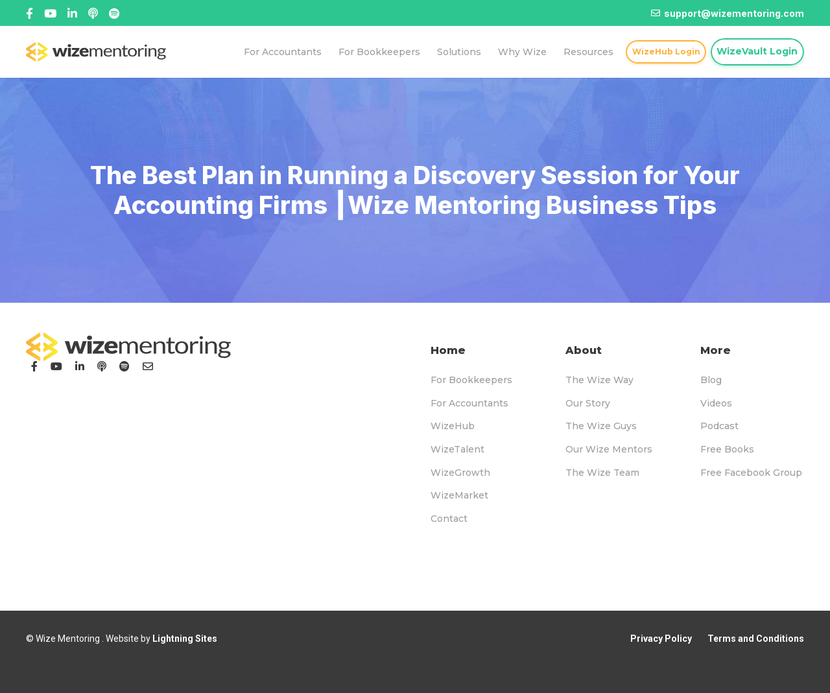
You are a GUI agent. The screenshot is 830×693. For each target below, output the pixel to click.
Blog (711, 380)
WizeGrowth (460, 472)
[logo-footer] (128, 347)
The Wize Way (599, 380)
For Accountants (469, 403)
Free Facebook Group (751, 472)
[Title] (50, 13)
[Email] (148, 366)
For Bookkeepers (471, 380)
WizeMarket (459, 495)
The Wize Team (602, 472)
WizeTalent (457, 449)
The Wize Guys (601, 426)
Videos (716, 403)
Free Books (727, 449)
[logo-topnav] (96, 52)
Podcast (719, 426)
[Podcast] (101, 366)
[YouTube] (56, 366)
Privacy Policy (661, 638)
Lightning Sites (184, 638)
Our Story (587, 403)
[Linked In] (93, 13)
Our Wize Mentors (608, 449)
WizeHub (453, 426)
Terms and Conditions (755, 638)
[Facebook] (29, 13)
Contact (449, 518)
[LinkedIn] (79, 366)
